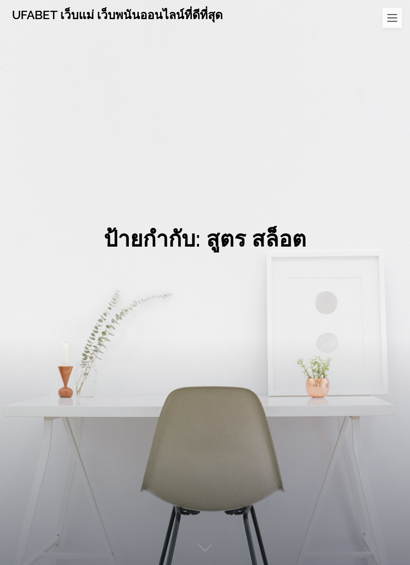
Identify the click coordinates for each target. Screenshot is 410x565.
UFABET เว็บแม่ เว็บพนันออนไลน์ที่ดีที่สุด (117, 15)
